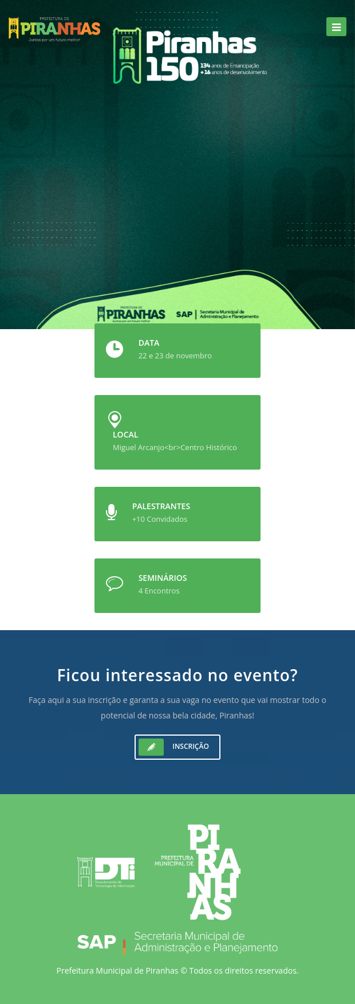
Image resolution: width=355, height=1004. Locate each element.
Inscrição (174, 747)
